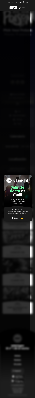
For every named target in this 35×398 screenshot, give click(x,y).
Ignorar (22, 8)
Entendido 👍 (17, 218)
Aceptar (13, 8)
